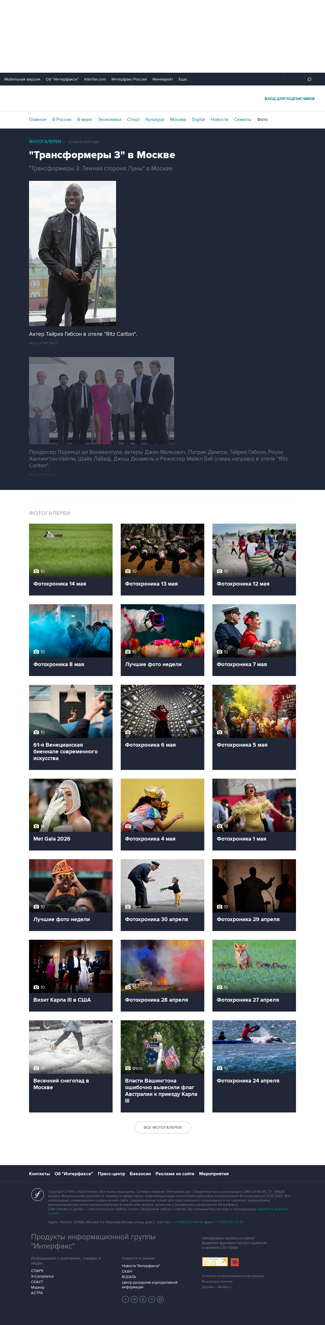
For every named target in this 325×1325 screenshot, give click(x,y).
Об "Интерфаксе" (62, 79)
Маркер (37, 1287)
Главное (37, 119)
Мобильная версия (22, 79)
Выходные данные (217, 1281)
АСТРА (37, 1293)
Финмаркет (162, 79)
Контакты (39, 1174)
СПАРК (37, 1271)
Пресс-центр (111, 1174)
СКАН (127, 1271)
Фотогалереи (45, 142)
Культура (155, 119)
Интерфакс (162, 98)
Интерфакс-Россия (129, 79)
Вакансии (140, 1174)
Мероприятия (214, 1174)
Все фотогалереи (163, 1127)
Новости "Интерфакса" (141, 1266)
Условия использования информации (233, 1276)
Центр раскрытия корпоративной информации (150, 1285)
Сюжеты (242, 119)
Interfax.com (95, 79)
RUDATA (129, 1277)
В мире (84, 119)
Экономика (109, 119)
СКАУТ (37, 1282)
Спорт (133, 119)
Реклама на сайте (175, 1174)
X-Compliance (42, 1276)
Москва (178, 119)
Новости (219, 119)
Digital (198, 119)
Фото (262, 119)
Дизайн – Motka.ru (217, 1287)
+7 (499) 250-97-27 (228, 1222)
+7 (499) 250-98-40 (188, 1222)
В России (61, 119)
